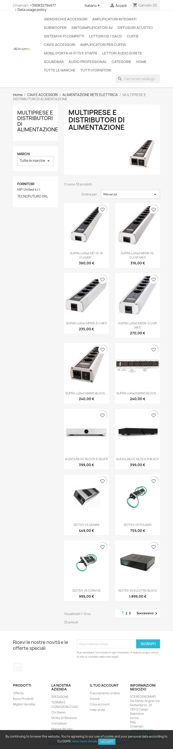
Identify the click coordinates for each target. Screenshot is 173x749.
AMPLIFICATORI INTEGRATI (114, 19)
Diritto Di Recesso (64, 718)
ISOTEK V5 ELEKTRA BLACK (137, 591)
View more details (85, 741)
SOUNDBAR (54, 61)
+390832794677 (43, 5)
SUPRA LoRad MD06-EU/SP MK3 (137, 325)
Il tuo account (104, 685)
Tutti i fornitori (95, 70)
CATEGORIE (121, 61)
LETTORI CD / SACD (105, 36)
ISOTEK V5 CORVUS (86, 591)
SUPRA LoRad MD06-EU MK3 (86, 323)
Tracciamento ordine (105, 693)
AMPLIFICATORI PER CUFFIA (103, 44)
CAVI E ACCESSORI (59, 44)
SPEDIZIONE (60, 697)
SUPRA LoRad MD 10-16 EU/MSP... (86, 255)
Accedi (94, 699)
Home (141, 61)
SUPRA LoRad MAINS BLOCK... (86, 393)
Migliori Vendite (24, 704)
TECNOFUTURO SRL (32, 196)
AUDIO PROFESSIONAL (88, 61)
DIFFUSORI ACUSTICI (135, 27)
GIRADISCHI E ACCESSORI (65, 19)
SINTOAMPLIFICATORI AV (92, 27)
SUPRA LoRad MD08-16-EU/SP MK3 (138, 255)
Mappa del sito (61, 729)
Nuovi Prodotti (23, 699)
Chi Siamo (58, 712)
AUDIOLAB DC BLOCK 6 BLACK (137, 459)
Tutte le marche (59, 70)
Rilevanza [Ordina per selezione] (130, 194)
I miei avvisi (97, 710)
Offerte (18, 693)
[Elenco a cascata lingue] (93, 5)
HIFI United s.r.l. (29, 190)
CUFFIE (133, 36)
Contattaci (59, 723)
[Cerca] (138, 78)
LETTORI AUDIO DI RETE (122, 53)
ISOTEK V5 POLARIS (137, 525)
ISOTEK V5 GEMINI (86, 525)
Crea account (100, 704)
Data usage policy (31, 9)
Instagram (17, 667)
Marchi (23, 154)
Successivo (148, 613)
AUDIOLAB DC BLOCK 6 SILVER (86, 459)
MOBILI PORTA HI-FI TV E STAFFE (70, 53)
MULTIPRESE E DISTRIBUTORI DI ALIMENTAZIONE (37, 121)
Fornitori (25, 184)
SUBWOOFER (55, 27)
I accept (107, 741)
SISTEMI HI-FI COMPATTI (64, 36)
